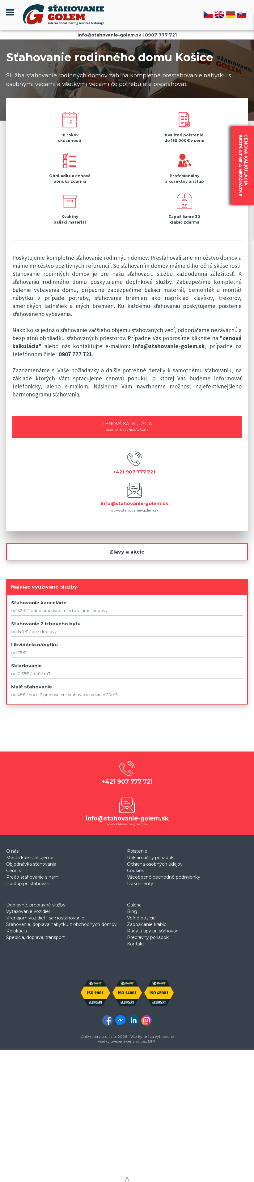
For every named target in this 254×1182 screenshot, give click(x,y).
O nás (12, 851)
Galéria (134, 905)
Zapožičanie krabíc (146, 924)
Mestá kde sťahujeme (29, 857)
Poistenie (137, 851)
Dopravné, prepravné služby (36, 905)
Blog (132, 911)
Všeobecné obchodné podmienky (163, 877)
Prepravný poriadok (148, 937)
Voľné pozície (141, 918)
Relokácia (16, 931)
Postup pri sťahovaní (28, 883)
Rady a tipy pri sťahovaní (153, 931)
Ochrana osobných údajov (155, 864)
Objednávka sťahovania (31, 864)
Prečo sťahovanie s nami (32, 877)
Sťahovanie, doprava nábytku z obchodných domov (61, 924)
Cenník (13, 870)
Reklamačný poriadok (150, 857)
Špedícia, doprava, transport (35, 937)
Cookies (135, 870)
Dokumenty (140, 883)
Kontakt (135, 944)
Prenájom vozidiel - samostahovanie (45, 918)
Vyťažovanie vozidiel (28, 911)
